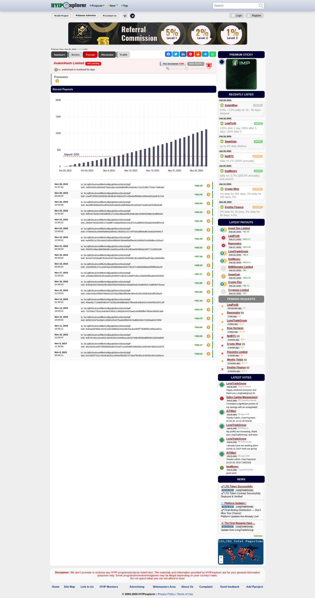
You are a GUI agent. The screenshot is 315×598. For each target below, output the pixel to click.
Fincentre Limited (237, 352)
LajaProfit (230, 123)
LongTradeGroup (238, 251)
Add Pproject (254, 586)
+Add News (258, 536)
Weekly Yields (235, 359)
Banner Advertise (87, 15)
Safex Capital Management (242, 397)
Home (56, 586)
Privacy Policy (166, 594)
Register (256, 15)
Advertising (137, 586)
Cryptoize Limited (238, 290)
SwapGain (231, 141)
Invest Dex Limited (239, 228)
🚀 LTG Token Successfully (237, 486)
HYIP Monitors (109, 586)
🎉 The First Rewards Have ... (238, 523)
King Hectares (235, 328)
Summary (59, 54)
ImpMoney (231, 171)
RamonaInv (235, 243)
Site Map (69, 586)
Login (239, 15)
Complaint (206, 586)
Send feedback (229, 586)
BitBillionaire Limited (240, 267)
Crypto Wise (232, 189)
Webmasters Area (164, 586)
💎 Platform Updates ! (234, 503)
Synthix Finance (234, 207)
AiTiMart (231, 411)
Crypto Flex (235, 282)
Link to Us (87, 586)
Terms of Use (185, 594)
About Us (187, 586)
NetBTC (229, 156)
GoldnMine (231, 105)
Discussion (107, 54)
